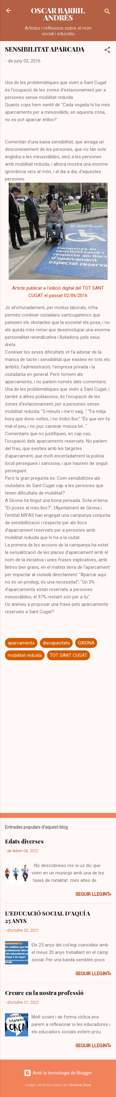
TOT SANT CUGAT (68, 655)
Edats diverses (24, 841)
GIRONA (86, 643)
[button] (107, 51)
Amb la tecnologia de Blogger (58, 1073)
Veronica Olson (80, 1085)
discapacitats (56, 643)
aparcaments (21, 643)
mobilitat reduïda (25, 655)
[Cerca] (107, 12)
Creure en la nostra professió (44, 993)
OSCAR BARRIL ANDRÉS (58, 14)
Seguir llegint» (93, 894)
